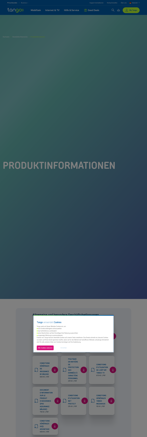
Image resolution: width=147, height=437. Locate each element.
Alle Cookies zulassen (45, 348)
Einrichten (64, 348)
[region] (73, 333)
